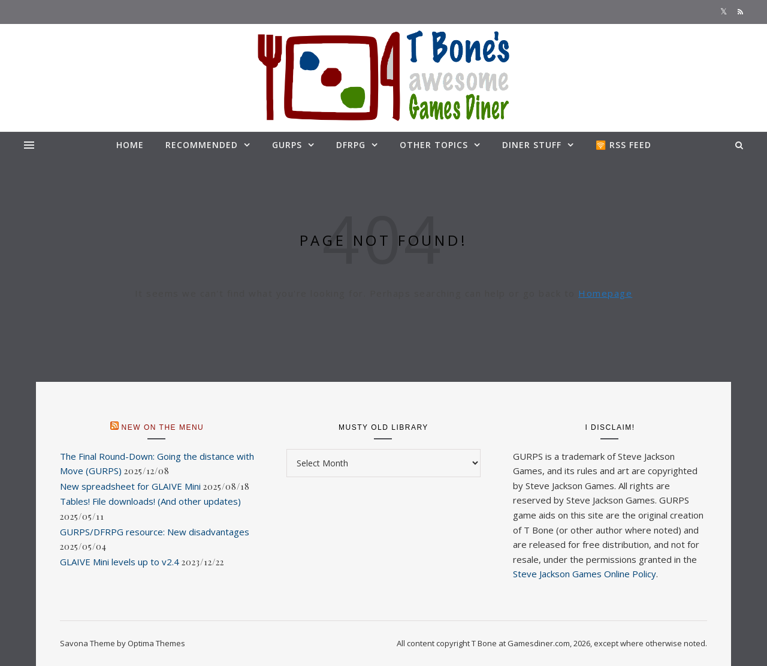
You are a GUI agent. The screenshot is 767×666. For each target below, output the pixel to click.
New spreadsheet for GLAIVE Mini (130, 486)
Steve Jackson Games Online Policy (584, 574)
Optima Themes (156, 643)
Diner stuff (531, 144)
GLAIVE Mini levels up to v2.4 (119, 562)
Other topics (434, 144)
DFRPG (351, 144)
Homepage (605, 293)
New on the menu (163, 427)
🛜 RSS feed (623, 144)
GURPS (287, 144)
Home (130, 144)
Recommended (201, 144)
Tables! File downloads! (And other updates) (150, 501)
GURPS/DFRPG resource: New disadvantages (154, 532)
